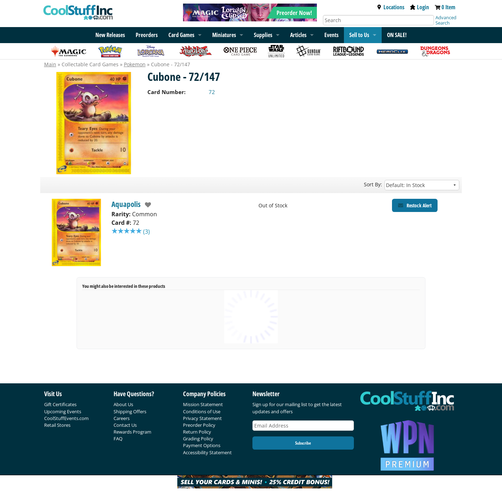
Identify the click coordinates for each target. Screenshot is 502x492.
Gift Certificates (60, 404)
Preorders (147, 35)
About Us (123, 404)
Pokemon (135, 64)
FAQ (118, 438)
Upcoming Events (62, 411)
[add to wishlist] (146, 205)
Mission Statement (203, 404)
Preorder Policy (199, 425)
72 (212, 91)
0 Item (448, 7)
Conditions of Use (201, 411)
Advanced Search (445, 20)
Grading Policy (198, 438)
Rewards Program (132, 432)
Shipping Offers (130, 411)
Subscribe (303, 443)
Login (419, 7)
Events (331, 35)
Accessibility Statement (207, 452)
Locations (390, 7)
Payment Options (201, 445)
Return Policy (197, 432)
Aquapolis (126, 204)
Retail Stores (57, 425)
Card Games (181, 35)
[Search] (378, 20)
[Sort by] (422, 185)
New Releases (110, 35)
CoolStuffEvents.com (66, 418)
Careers (122, 418)
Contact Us (125, 425)
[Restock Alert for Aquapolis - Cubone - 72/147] (415, 205)
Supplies (263, 35)
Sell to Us (359, 35)
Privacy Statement (202, 418)
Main (50, 64)
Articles (298, 35)
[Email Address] (303, 425)
